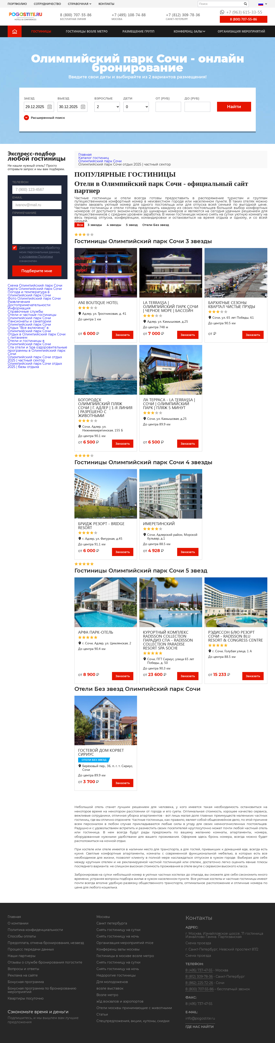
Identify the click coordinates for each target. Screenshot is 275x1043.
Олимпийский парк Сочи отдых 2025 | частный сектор (35, 358)
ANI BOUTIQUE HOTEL (98, 302)
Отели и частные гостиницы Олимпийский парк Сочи (32, 316)
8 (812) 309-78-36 (199, 976)
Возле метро (107, 995)
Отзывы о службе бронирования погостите (45, 962)
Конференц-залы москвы (118, 949)
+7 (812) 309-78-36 (183, 15)
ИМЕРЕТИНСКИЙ (159, 523)
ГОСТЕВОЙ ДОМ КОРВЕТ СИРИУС (101, 752)
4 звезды (114, 225)
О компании (18, 923)
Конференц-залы (188, 31)
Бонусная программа (26, 982)
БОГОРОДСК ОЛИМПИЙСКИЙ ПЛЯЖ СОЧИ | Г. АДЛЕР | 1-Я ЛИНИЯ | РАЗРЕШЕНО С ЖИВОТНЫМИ (105, 407)
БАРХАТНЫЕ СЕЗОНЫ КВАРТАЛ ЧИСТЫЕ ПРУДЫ (231, 304)
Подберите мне (36, 271)
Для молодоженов (112, 982)
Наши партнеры (21, 956)
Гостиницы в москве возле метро (125, 956)
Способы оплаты (22, 936)
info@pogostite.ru (200, 1018)
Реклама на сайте (23, 975)
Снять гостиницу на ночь (117, 936)
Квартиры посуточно (26, 998)
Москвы (103, 917)
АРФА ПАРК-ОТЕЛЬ (95, 632)
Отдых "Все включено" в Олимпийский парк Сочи (29, 329)
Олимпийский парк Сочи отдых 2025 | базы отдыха (35, 365)
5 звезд (132, 225)
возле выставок (109, 988)
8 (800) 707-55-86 (75, 15)
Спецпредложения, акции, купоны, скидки (132, 1021)
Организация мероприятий (241, 31)
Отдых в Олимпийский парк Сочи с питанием (37, 336)
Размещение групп (138, 31)
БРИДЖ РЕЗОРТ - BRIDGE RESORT (101, 525)
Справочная (78, 3)
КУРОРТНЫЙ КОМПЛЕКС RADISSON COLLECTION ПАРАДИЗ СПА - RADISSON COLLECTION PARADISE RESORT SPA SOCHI (168, 640)
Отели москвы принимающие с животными (134, 1008)
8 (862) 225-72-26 (199, 983)
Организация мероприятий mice (124, 943)
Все (80, 225)
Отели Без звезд (155, 225)
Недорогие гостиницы (116, 975)
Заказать (122, 335)
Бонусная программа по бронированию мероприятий (42, 990)
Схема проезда (198, 943)
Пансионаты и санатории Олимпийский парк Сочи (29, 323)
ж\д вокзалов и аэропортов (120, 1001)
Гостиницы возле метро (87, 31)
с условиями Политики (36, 256)
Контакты (106, 3)
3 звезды (95, 225)
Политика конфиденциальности (35, 930)
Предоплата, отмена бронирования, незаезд (46, 943)
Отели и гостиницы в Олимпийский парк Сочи (29, 342)
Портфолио (17, 3)
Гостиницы (41, 31)
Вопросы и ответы (23, 969)
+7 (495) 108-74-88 (129, 15)
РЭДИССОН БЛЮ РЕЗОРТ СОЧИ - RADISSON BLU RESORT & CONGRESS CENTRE (235, 636)
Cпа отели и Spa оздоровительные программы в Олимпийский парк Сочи (37, 350)
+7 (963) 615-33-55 (241, 12)
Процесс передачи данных (31, 949)
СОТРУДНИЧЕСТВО (47, 3)
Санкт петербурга (111, 923)
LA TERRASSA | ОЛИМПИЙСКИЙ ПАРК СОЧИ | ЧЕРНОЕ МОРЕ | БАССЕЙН (170, 306)
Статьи (102, 1014)
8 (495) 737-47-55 (198, 970)
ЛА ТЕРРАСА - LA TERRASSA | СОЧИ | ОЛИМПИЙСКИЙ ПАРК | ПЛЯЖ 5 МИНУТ (169, 403)
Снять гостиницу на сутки (118, 930)
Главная (14, 917)
